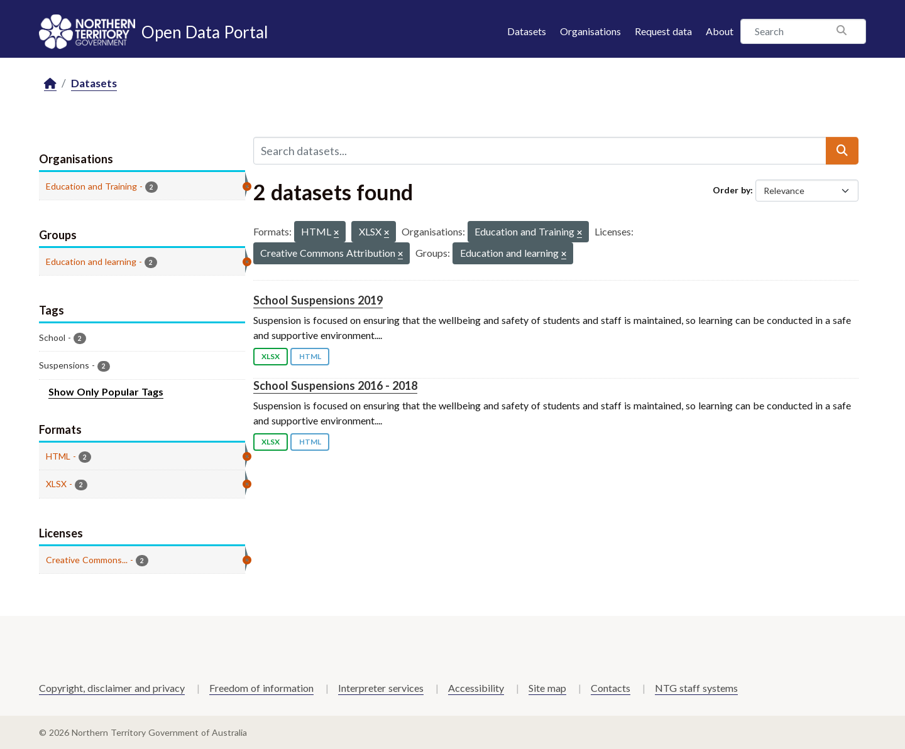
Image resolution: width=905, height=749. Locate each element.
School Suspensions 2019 (318, 300)
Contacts (610, 688)
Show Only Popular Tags (105, 391)
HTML (310, 356)
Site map (547, 688)
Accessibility (476, 688)
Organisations (590, 31)
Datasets (526, 31)
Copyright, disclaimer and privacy (112, 688)
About (719, 31)
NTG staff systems (696, 688)
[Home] (50, 84)
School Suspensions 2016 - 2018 (335, 385)
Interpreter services (381, 688)
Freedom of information (261, 688)
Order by (731, 190)
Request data (663, 31)
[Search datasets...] (539, 150)
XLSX (270, 356)
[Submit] (842, 150)
